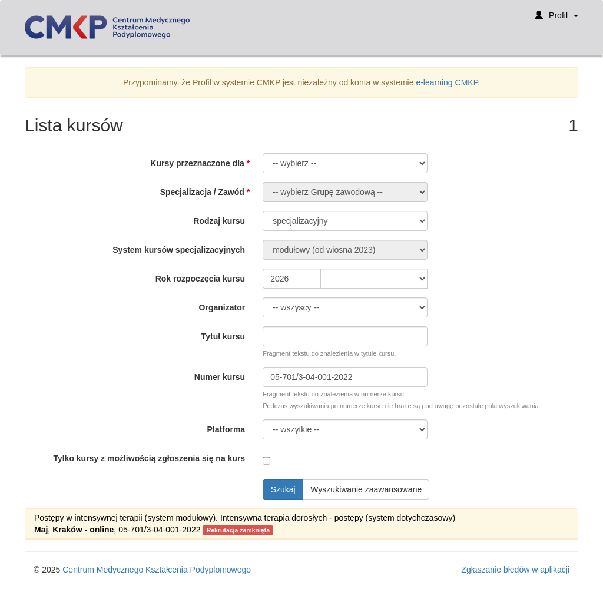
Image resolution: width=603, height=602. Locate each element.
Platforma (226, 429)
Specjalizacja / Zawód (202, 192)
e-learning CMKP (447, 82)
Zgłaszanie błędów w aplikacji (515, 569)
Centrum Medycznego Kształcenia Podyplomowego (156, 569)
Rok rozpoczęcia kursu (200, 278)
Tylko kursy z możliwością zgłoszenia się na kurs (149, 458)
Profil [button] (556, 19)
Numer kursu (219, 377)
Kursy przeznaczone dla (197, 163)
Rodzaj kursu (219, 221)
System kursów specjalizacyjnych (178, 249)
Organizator (222, 307)
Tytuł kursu (223, 336)
